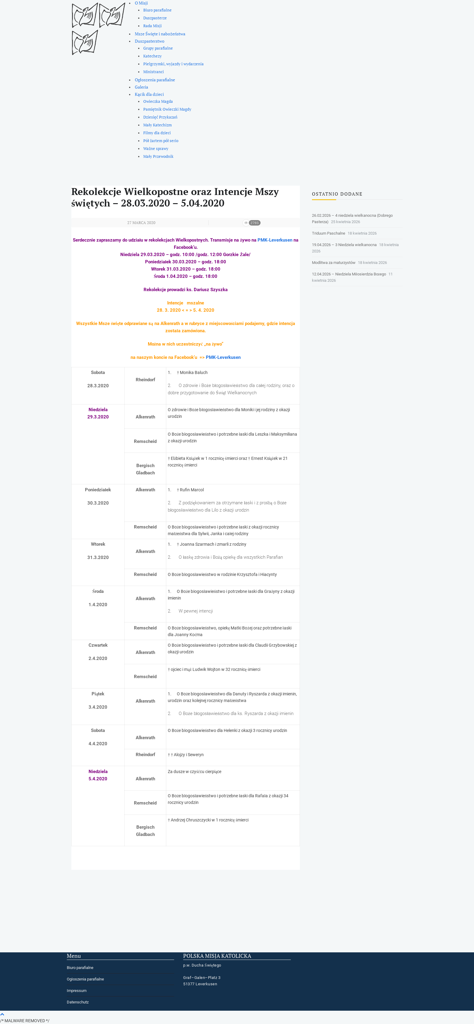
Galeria (141, 87)
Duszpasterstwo (149, 41)
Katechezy (152, 56)
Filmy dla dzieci (157, 132)
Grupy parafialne (158, 48)
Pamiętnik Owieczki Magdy (167, 109)
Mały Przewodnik (158, 156)
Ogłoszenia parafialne (155, 80)
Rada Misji (152, 25)
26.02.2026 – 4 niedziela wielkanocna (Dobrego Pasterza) (352, 218)
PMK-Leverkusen (275, 240)
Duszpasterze (155, 18)
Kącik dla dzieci (149, 94)
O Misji (141, 3)
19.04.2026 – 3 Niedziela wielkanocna (344, 244)
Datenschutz (78, 1002)
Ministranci (153, 71)
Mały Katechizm (157, 125)
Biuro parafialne (157, 10)
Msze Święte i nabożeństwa (160, 34)
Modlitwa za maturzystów (334, 262)
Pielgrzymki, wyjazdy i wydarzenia (173, 64)
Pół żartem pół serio (160, 140)
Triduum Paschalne (328, 233)
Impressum (76, 990)
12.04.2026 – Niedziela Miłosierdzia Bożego (349, 274)
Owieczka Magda (158, 101)
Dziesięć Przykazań (160, 117)
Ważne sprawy (155, 148)
